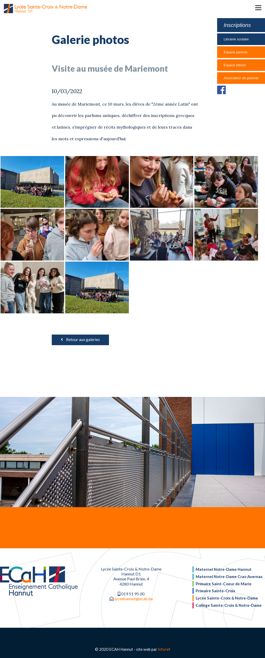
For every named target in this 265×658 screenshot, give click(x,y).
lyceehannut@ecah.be (133, 598)
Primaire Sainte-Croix (215, 590)
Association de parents (241, 78)
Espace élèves (235, 65)
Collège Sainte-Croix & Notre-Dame (229, 605)
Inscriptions (237, 25)
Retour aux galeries (80, 339)
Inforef (164, 649)
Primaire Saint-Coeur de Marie (224, 583)
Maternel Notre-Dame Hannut (224, 569)
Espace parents (236, 52)
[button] (250, 7)
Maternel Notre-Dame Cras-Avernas (229, 576)
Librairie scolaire (236, 39)
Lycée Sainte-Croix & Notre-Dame (227, 598)
